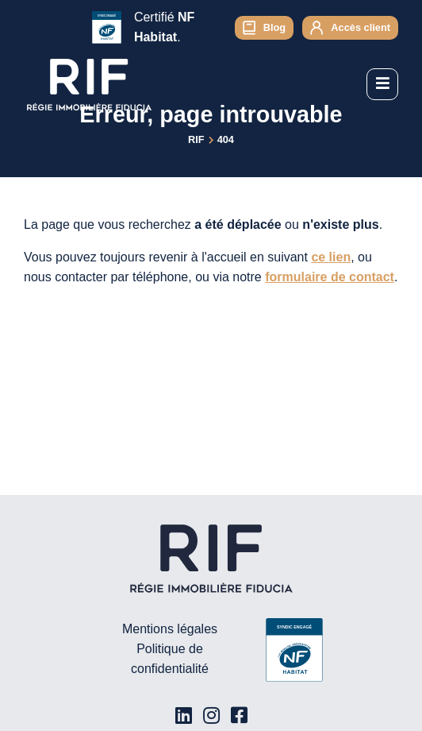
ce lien (331, 257)
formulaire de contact (329, 277)
